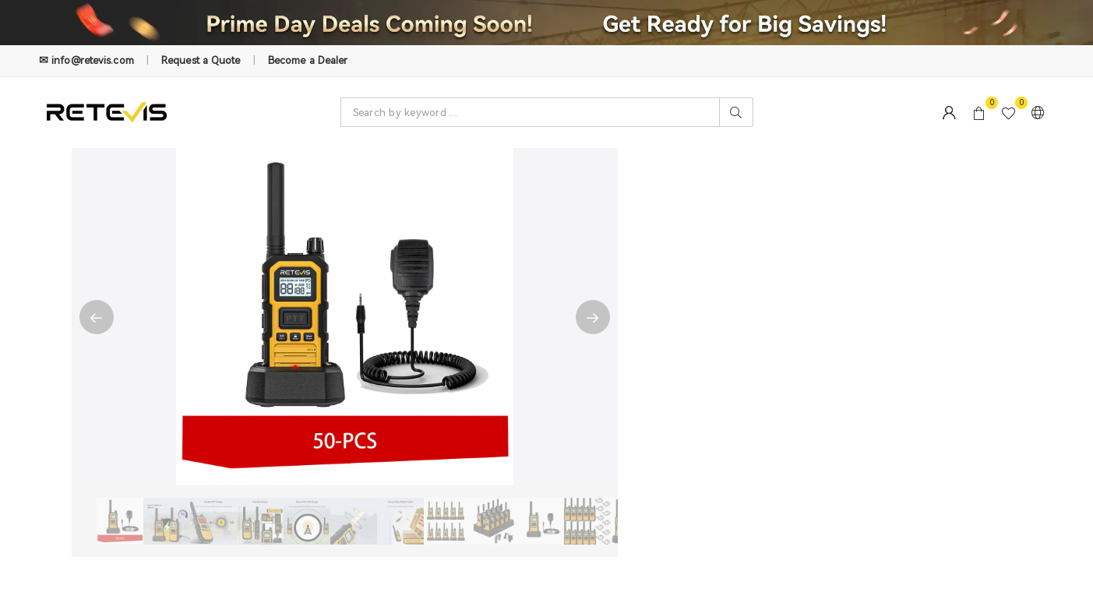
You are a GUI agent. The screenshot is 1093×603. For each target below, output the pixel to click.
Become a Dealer (308, 60)
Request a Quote (201, 60)
